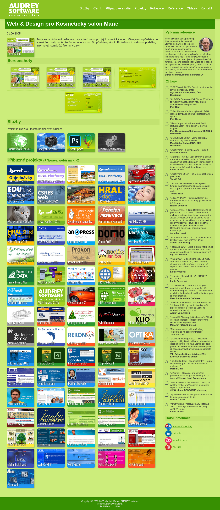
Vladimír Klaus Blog (182, 426)
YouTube (176, 447)
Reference (175, 8)
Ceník (97, 8)
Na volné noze (180, 440)
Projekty (140, 8)
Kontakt (206, 8)
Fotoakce (157, 8)
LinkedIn (177, 433)
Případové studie (118, 8)
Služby (85, 8)
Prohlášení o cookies (110, 506)
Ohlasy (192, 8)
